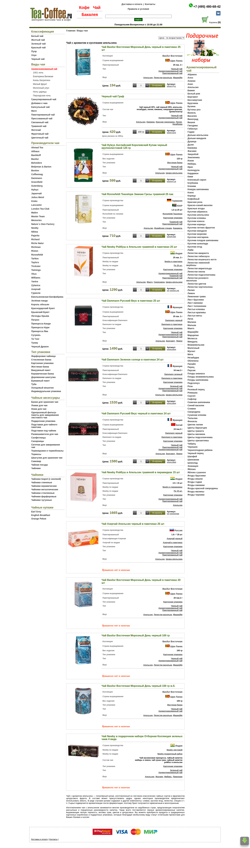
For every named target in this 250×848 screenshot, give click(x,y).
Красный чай (38, 47)
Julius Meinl (37, 197)
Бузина (191, 106)
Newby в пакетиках (173, 261)
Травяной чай (38, 126)
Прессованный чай (41, 118)
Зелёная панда (39, 300)
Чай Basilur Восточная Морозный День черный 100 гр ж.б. (138, 686)
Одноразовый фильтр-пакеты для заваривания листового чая (45, 415)
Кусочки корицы (197, 224)
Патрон (35, 319)
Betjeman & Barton (41, 166)
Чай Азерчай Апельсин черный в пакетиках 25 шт (133, 523)
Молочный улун (41, 88)
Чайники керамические (44, 486)
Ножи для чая (38, 409)
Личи (190, 319)
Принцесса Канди (41, 323)
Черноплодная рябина (200, 450)
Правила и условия (138, 9)
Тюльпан (192, 418)
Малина (192, 322)
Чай (96, 7)
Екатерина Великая (43, 76)
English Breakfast (40, 515)
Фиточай (36, 130)
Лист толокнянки (197, 306)
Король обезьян (40, 304)
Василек (192, 116)
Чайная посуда (39, 464)
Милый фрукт (40, 84)
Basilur (35, 159)
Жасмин (159, 777)
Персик (191, 370)
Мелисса (192, 338)
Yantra (34, 281)
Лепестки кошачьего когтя (202, 259)
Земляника (194, 157)
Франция (177, 307)
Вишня (191, 122)
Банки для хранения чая (44, 402)
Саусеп (191, 396)
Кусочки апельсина (198, 215)
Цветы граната (196, 431)
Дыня (191, 144)
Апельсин (148, 78)
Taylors (35, 262)
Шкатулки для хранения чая (46, 457)
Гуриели (35, 293)
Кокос (191, 192)
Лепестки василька (163, 78)
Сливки (192, 408)
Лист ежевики (195, 303)
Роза (190, 386)
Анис (190, 84)
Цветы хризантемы (198, 440)
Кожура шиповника (198, 189)
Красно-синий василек (200, 205)
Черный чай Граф (113, 96)
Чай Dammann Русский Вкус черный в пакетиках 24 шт (136, 413)
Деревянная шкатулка (43, 377)
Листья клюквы (196, 309)
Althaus (35, 151)
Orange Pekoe (38, 518)
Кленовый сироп (197, 179)
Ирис (190, 167)
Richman (36, 247)
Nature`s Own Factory (42, 224)
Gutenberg (37, 186)
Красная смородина (165, 122)
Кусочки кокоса (196, 221)
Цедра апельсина (174, 173)
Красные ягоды (196, 208)
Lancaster (36, 205)
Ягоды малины (196, 491)
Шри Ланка (176, 60)
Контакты (150, 4)
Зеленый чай (38, 43)
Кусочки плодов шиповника (203, 240)
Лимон (179, 341)
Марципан (193, 335)
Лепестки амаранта (198, 253)
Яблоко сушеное (197, 472)
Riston (34, 251)
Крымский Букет (40, 312)
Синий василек (196, 405)
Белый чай (37, 36)
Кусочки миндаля (197, 231)
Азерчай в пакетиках (172, 542)
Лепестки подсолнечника (201, 275)
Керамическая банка (42, 373)
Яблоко (192, 469)
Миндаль (193, 341)
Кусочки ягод (195, 246)
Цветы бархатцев (197, 427)
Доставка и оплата (131, 4)
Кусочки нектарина (198, 237)
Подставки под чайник (43, 430)
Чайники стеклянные (43, 493)
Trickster (35, 266)
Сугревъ (36, 335)
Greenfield (36, 182)
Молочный (193, 348)
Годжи (191, 132)
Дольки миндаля (197, 138)
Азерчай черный (174, 538)
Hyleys (34, 189)
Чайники (36, 468)
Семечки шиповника (199, 402)
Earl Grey (36, 511)
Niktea (34, 231)
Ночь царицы (40, 91)
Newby (34, 228)
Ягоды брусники (197, 475)
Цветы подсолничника (200, 437)
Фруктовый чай (39, 134)
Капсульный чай (40, 107)
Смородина (159, 282)
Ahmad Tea (37, 147)
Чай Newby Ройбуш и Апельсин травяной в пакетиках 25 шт (139, 246)
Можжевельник (196, 345)
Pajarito (35, 235)
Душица (192, 141)
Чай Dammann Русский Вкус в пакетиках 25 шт (131, 300)
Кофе (84, 7)
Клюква (192, 186)
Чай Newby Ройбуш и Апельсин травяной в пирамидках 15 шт (141, 472)
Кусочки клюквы (197, 218)
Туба (33, 384)
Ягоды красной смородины (203, 488)
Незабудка (177, 124)
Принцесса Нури (40, 327)
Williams (35, 277)
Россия (178, 530)
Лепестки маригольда (200, 268)
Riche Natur (37, 243)
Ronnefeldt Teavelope (172, 214)
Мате (34, 111)
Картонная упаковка (42, 363)
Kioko (34, 201)
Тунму (34, 342)
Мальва (192, 325)
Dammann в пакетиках (172, 324)
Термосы (36, 454)
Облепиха (193, 360)
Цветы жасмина (196, 434)
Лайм (190, 250)
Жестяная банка (40, 366)
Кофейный (193, 199)
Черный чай (38, 59)
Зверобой (193, 154)
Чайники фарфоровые (43, 496)
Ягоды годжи (195, 482)
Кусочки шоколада (198, 243)
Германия (177, 201)
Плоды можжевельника (200, 376)
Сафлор (192, 399)
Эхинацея (193, 466)
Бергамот (170, 341)
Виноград (193, 119)
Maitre (34, 212)
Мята (190, 354)
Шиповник (193, 459)
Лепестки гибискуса (198, 256)
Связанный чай (39, 122)
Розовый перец (196, 389)
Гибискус (193, 128)
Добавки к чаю (39, 103)
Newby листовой (174, 750)
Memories (36, 220)
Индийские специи (163, 228)
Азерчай (35, 289)
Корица (192, 195)
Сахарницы (37, 441)
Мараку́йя (177, 78)
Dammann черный (173, 320)
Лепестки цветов (197, 283)
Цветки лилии (195, 424)
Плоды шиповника (198, 380)
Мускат (191, 351)
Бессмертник (195, 100)
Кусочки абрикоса (197, 211)
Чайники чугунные (41, 500)
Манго (150, 282)
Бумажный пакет (40, 380)
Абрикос (192, 74)
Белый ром (194, 93)
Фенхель (192, 421)
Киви (190, 176)
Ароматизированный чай (170, 71)
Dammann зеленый (173, 374)
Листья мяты (195, 315)
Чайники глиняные (41, 482)
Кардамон (193, 173)
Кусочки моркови (197, 234)
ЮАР (179, 205)
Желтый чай (38, 40)
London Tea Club (40, 208)
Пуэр (34, 51)
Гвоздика (193, 125)
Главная (70, 30)
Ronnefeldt (37, 254)
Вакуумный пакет (41, 370)
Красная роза (195, 202)
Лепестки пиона (196, 271)
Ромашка (192, 392)
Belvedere (36, 163)
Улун (34, 55)
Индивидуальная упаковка (46, 391)
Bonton (35, 170)
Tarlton (35, 258)
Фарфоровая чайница (43, 356)
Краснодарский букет (43, 308)
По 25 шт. (178, 265)
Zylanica (35, 285)
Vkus (34, 274)
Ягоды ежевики (196, 485)
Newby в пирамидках (172, 487)
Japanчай (36, 193)
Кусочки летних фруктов (201, 227)
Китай (179, 425)
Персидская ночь (42, 95)
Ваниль (192, 112)
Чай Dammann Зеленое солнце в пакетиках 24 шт (133, 359)
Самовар (36, 461)
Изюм (191, 160)
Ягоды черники (196, 494)
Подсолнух (194, 383)
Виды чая (82, 30)
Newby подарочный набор (170, 754)
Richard (35, 239)
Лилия (179, 122)
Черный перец (195, 453)
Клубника (193, 183)
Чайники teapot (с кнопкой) (46, 479)
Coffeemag (37, 174)
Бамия (191, 90)
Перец (191, 367)
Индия (178, 253)
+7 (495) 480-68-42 (207, 6)
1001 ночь (38, 72)
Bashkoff (36, 155)
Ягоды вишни (195, 479)
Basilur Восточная (172, 56)
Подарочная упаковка (43, 421)
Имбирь (168, 777)
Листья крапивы (197, 312)
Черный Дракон (40, 346)
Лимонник (177, 777)
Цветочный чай (39, 137)
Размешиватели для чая (44, 434)
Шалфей (192, 456)
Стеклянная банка (41, 359)
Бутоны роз (194, 109)
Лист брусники (196, 299)
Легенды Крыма (40, 316)
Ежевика (150, 122)
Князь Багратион (41, 80)
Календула (193, 170)
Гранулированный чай (43, 99)
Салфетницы (38, 437)
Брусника (193, 103)
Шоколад (193, 463)
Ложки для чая (39, 405)
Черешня (192, 447)
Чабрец (192, 443)
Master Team (38, 216)
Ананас (191, 81)
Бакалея (90, 14)
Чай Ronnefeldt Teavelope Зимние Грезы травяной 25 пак (137, 194)
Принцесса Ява (39, 331)
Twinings (36, 270)
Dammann (36, 178)
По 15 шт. (178, 491)
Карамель (177, 228)
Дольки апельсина (198, 135)
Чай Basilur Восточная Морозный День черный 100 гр (136, 635)
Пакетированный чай (43, 114)
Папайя (192, 364)
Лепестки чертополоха (200, 287)
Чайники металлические (44, 489)
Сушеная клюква (197, 415)
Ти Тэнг (35, 339)
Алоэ (190, 77)
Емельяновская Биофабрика (47, 297)
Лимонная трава (197, 296)
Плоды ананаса (196, 373)
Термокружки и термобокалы (47, 450)
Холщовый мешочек (42, 387)
